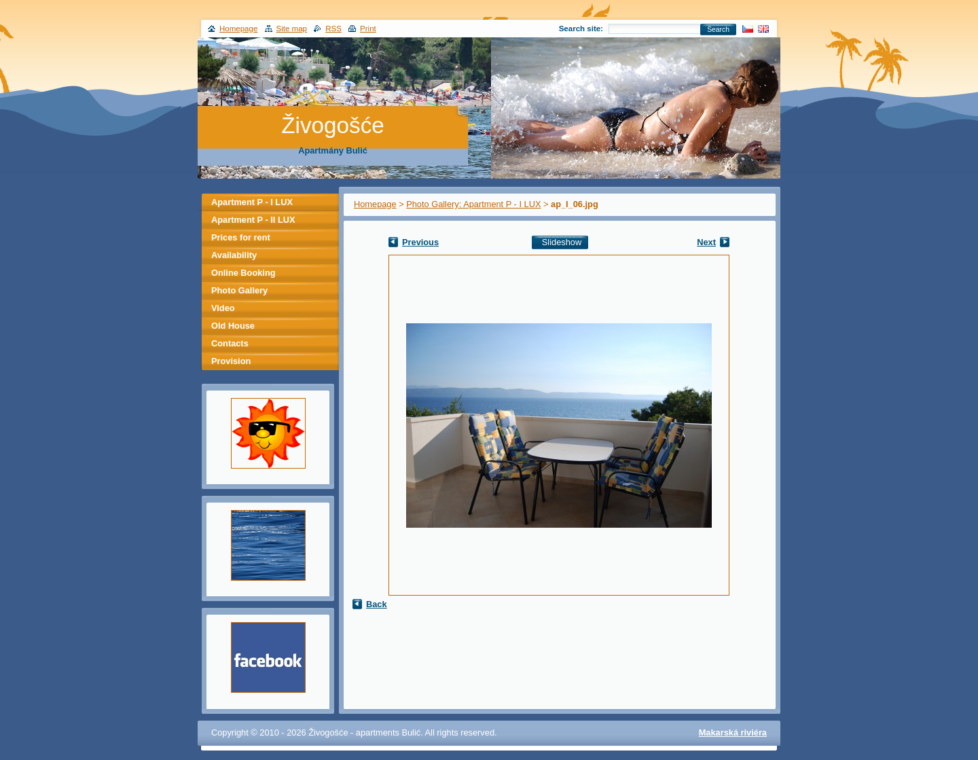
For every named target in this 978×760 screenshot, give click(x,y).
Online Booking (243, 273)
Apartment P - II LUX (253, 220)
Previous (420, 242)
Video (223, 308)
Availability (234, 255)
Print (368, 28)
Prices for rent (240, 237)
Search (718, 29)
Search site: (581, 28)
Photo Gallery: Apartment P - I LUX (473, 204)
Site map (291, 28)
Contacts (230, 343)
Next (706, 242)
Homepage (375, 204)
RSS (333, 28)
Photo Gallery (239, 290)
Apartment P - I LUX (252, 202)
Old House (233, 326)
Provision (231, 361)
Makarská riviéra (733, 732)
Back (376, 604)
